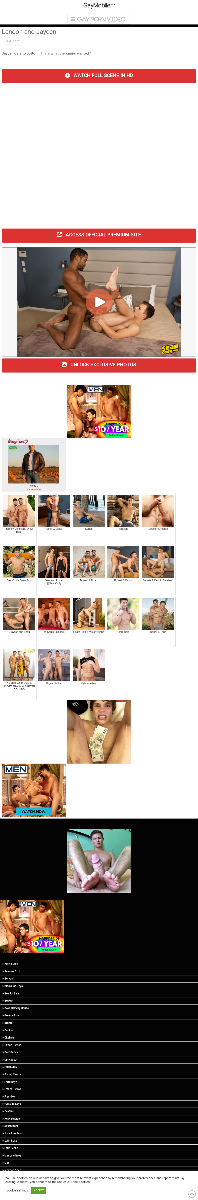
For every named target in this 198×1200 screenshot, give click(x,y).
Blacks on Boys (12, 985)
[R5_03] (99, 731)
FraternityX (9, 1081)
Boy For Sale (10, 993)
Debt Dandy (10, 1052)
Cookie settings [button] (17, 1190)
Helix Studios (11, 1118)
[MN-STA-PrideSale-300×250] (99, 411)
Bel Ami (8, 978)
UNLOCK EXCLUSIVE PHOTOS (99, 365)
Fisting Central (12, 1074)
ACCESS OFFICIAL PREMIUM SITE (99, 235)
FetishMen (9, 1067)
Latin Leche (10, 1148)
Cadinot (8, 1030)
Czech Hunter (11, 1044)
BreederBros (10, 1015)
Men (6, 1162)
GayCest (8, 1111)
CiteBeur (8, 1037)
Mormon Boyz (11, 1170)
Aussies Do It (11, 971)
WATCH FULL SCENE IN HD (99, 75)
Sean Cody (12, 41)
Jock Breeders (12, 1133)
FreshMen (9, 1096)
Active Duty (10, 963)
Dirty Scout (9, 1059)
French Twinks (12, 1089)
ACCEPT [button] (39, 1190)
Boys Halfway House (15, 1008)
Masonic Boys (11, 1155)
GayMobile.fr (99, 5)
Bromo (7, 1022)
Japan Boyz (10, 1125)
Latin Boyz (9, 1140)
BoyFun (7, 1000)
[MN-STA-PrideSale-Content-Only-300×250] (34, 790)
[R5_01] (99, 860)
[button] (99, 19)
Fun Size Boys (11, 1103)
